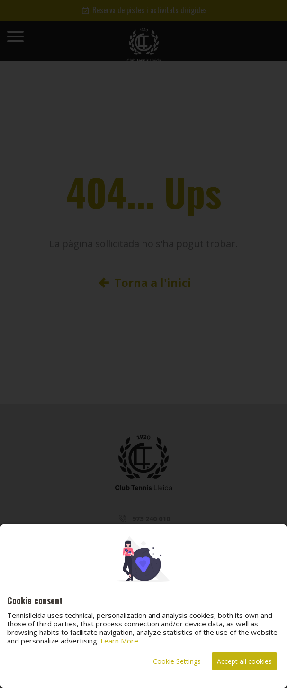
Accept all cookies (244, 661)
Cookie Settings (177, 661)
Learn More (119, 640)
